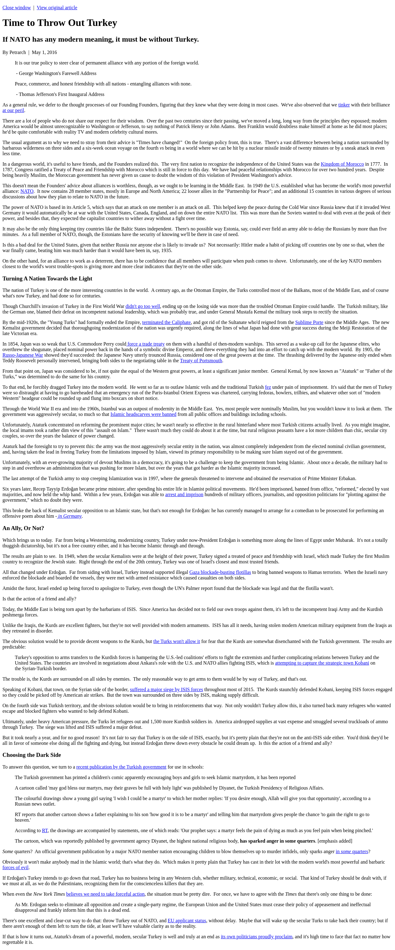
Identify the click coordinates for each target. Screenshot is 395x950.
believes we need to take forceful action (105, 894)
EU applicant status (187, 920)
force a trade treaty (145, 343)
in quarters (352, 851)
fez (268, 387)
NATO (26, 191)
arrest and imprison (184, 494)
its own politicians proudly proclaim (257, 936)
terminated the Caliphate (166, 322)
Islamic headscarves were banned (143, 414)
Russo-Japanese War (22, 355)
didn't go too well (143, 306)
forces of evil (15, 867)
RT (45, 830)
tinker (344, 104)
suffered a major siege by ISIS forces (166, 689)
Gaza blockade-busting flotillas (220, 572)
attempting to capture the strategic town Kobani (322, 663)
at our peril (13, 110)
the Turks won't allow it (176, 641)
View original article (57, 7)
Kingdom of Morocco (342, 164)
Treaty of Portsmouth (201, 360)
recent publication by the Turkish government (121, 767)
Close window (16, 7)
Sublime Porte (309, 322)
